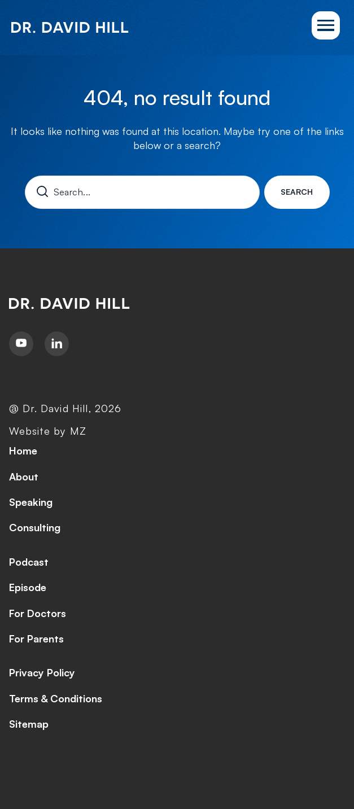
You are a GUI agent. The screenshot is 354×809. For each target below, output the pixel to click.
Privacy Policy (42, 672)
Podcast (29, 562)
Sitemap (29, 724)
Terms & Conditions (55, 698)
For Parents (36, 638)
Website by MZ (47, 431)
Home (23, 450)
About (23, 476)
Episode (27, 587)
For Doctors (37, 613)
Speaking (31, 502)
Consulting (34, 527)
